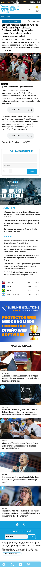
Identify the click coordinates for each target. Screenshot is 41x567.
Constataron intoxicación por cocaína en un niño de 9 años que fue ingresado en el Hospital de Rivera (21, 257)
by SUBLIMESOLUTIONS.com (11, 554)
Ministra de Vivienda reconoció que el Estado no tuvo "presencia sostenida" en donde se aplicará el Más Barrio (20, 445)
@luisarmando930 (26, 87)
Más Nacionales (21, 345)
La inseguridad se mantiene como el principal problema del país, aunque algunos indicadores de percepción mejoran (20, 378)
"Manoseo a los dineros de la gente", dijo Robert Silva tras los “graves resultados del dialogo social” (21, 479)
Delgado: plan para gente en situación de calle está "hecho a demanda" (20, 230)
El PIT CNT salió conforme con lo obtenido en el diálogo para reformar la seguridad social (21, 273)
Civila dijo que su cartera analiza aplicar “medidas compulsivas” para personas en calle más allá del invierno (21, 223)
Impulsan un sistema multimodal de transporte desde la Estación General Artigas (21, 242)
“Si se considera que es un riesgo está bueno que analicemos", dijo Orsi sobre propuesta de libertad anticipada (22, 214)
